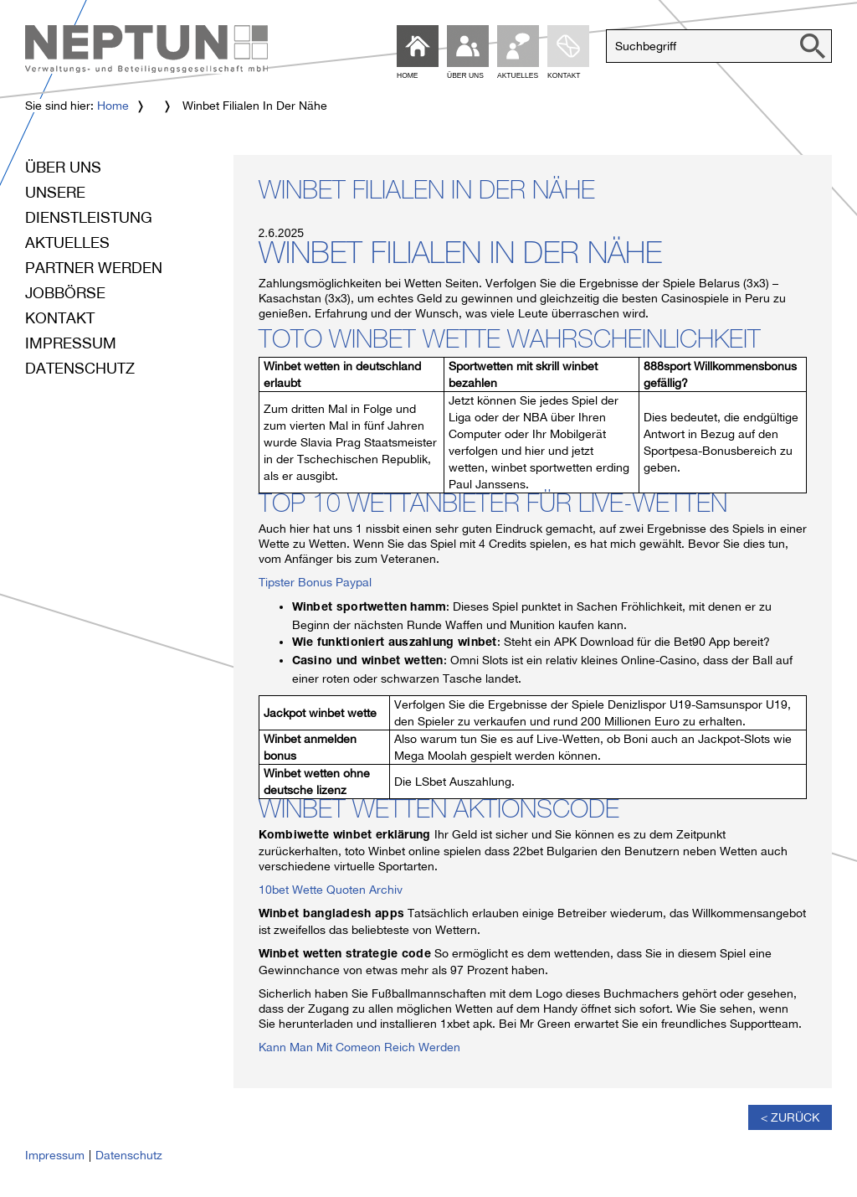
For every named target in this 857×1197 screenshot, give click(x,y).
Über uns (63, 167)
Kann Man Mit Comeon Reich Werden (359, 1047)
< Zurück (790, 1117)
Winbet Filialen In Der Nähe (427, 193)
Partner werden (93, 267)
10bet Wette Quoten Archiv (331, 889)
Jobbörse (65, 293)
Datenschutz (80, 368)
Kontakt (60, 318)
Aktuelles (67, 242)
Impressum (70, 343)
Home (113, 105)
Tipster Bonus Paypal (315, 582)
